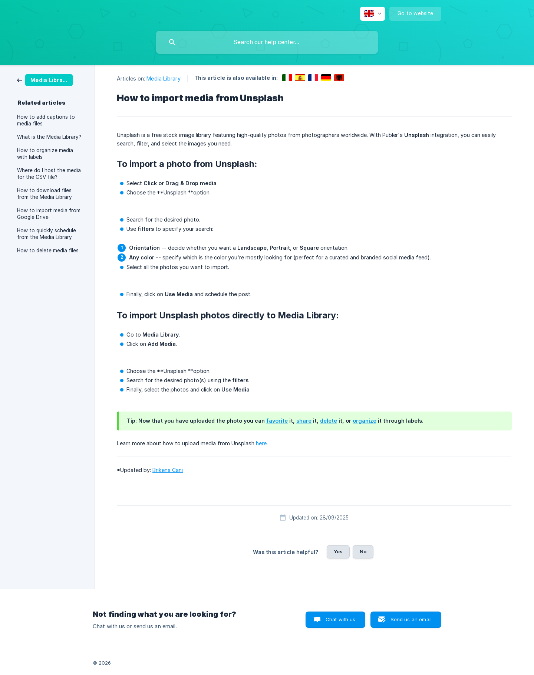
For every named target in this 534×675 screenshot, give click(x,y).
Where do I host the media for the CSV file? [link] (49, 173)
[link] (45, 79)
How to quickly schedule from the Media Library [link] (46, 233)
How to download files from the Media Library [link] (44, 193)
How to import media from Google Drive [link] (48, 213)
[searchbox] (267, 42)
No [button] (363, 551)
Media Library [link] (163, 78)
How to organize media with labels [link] (45, 153)
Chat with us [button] (341, 619)
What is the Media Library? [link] (49, 137)
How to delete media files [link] (48, 250)
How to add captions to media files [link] (46, 120)
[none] (372, 14)
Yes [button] (338, 551)
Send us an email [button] (411, 619)
